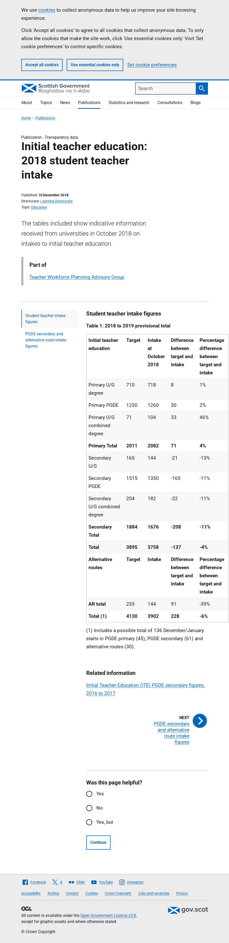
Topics (46, 102)
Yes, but (104, 822)
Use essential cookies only (95, 64)
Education (39, 207)
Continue (98, 842)
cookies (46, 10)
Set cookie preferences (152, 65)
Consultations (169, 102)
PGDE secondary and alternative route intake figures (45, 339)
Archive (53, 893)
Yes (100, 794)
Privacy (182, 893)
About (26, 102)
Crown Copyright (118, 893)
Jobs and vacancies (153, 893)
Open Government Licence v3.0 (108, 915)
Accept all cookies (42, 64)
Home (26, 118)
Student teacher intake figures (45, 318)
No (99, 808)
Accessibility (31, 893)
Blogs (195, 102)
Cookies (91, 893)
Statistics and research (129, 102)
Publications (89, 102)
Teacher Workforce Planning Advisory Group (76, 277)
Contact (72, 893)
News (65, 102)
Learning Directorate (56, 201)
